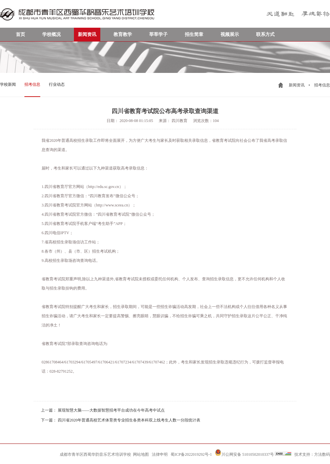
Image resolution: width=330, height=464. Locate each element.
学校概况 (51, 34)
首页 (20, 34)
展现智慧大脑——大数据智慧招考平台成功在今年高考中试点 (111, 410)
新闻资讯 (87, 34)
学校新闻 (8, 84)
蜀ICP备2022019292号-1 (191, 454)
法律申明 (160, 454)
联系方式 (265, 34)
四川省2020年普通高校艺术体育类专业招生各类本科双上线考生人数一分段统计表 (129, 420)
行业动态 (57, 84)
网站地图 (141, 454)
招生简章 (194, 34)
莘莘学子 (158, 34)
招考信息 (32, 84)
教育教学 (123, 34)
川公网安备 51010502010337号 (244, 453)
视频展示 (229, 34)
